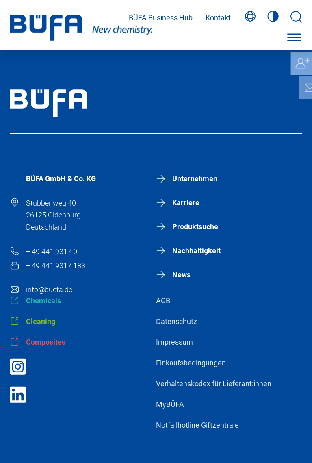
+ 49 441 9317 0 (51, 251)
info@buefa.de (49, 289)
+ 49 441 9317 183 (55, 265)
